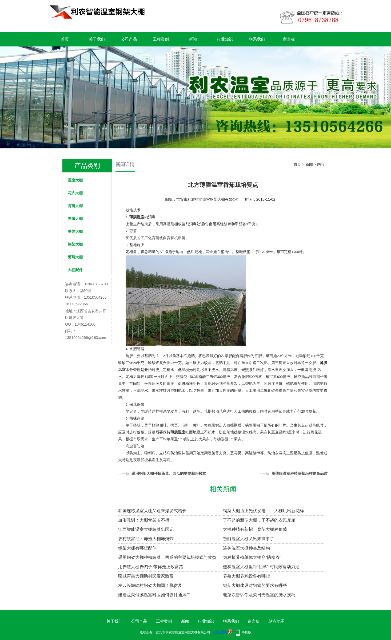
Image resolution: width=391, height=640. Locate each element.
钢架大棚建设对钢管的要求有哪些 (255, 585)
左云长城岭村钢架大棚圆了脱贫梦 (150, 585)
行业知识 (225, 39)
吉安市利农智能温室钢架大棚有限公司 (208, 199)
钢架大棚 (75, 244)
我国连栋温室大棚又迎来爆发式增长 (152, 510)
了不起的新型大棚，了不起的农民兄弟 (259, 520)
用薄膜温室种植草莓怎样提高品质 (300, 473)
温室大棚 (75, 180)
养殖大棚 (75, 218)
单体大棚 (75, 231)
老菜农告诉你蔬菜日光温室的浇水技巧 (259, 594)
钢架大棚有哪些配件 (137, 548)
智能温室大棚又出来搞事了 (248, 538)
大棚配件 (75, 270)
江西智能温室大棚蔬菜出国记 (146, 529)
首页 (65, 39)
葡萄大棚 (75, 257)
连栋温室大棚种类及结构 (246, 548)
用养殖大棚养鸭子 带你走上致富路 (150, 566)
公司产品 (129, 39)
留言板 (289, 39)
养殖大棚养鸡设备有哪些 (246, 576)
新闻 (193, 39)
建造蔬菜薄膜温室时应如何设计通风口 (154, 594)
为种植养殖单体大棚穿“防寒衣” (252, 557)
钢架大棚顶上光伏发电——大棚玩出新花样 (263, 510)
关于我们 (97, 39)
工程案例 (161, 39)
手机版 (246, 632)
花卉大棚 (75, 193)
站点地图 (277, 621)
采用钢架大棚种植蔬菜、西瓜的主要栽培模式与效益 (174, 473)
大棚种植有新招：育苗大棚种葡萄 (255, 529)
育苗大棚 (75, 206)
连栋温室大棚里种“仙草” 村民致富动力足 (261, 566)
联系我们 (257, 39)
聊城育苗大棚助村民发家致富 (146, 576)
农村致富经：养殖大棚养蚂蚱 (146, 538)
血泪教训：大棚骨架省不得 (143, 520)
